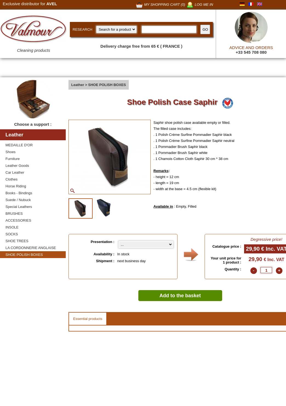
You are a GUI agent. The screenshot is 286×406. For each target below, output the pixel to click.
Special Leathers (18, 207)
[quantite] (266, 270)
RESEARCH (82, 29)
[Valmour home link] (33, 30)
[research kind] (116, 29)
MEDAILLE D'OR (19, 145)
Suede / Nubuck (18, 200)
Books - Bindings (18, 193)
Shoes (10, 152)
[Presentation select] (146, 244)
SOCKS (11, 234)
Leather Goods (17, 166)
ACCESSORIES (18, 220)
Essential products (87, 319)
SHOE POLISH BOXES (24, 255)
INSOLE (12, 227)
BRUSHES (14, 213)
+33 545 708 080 (251, 52)
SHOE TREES (16, 241)
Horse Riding (15, 186)
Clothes (11, 179)
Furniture (12, 159)
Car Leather (14, 172)
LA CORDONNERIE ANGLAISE (30, 248)
